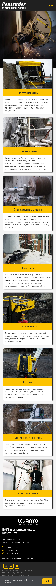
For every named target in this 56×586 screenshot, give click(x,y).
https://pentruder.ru (11, 553)
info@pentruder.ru (10, 550)
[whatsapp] (6, 566)
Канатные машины (28, 151)
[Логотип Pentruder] (14, 3)
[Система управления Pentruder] (28, 293)
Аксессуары (28, 382)
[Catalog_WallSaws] (28, 60)
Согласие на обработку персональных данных (18, 570)
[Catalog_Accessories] (28, 349)
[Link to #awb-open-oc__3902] (51, 5)
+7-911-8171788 (10, 547)
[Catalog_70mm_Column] (28, 460)
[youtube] (17, 566)
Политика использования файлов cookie (16, 575)
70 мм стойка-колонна (28, 493)
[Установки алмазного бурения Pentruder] (28, 177)
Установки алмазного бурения (28, 209)
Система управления (28, 326)
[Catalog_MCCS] (28, 405)
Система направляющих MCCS (28, 437)
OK (47, 581)
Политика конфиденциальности (13, 573)
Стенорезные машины (28, 92)
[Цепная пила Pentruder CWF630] (28, 235)
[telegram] (11, 566)
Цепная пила (28, 268)
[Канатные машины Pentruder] (28, 118)
